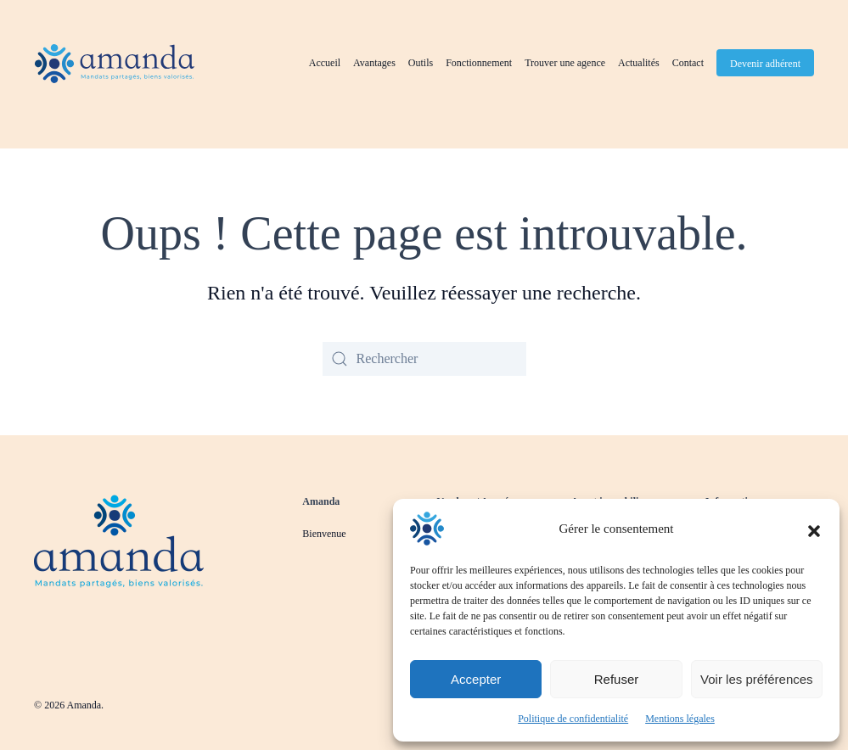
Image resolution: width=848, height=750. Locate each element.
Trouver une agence (565, 63)
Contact (688, 63)
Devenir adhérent (765, 64)
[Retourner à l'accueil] (114, 64)
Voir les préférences (756, 679)
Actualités (639, 63)
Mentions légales (680, 719)
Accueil (324, 63)
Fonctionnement (479, 63)
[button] (814, 528)
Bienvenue (323, 534)
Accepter (476, 679)
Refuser (616, 679)
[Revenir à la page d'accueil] (119, 540)
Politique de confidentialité (573, 719)
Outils (420, 63)
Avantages (374, 63)
